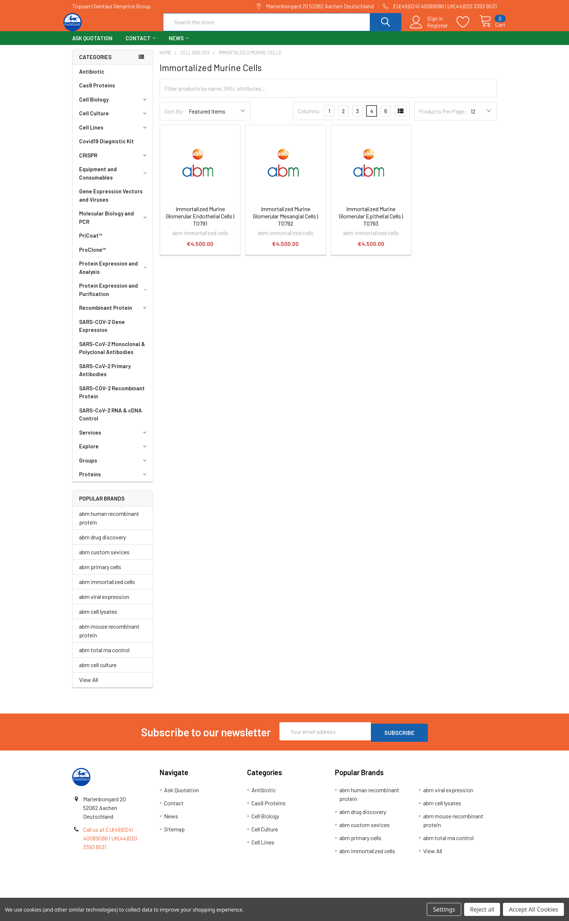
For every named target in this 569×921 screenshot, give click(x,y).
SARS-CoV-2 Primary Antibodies (105, 376)
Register (429, 29)
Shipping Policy (231, 895)
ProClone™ (92, 256)
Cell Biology (114, 106)
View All (88, 686)
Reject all (482, 909)
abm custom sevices (104, 558)
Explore (114, 452)
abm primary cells (100, 573)
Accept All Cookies (533, 909)
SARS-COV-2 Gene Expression (102, 332)
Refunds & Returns (337, 895)
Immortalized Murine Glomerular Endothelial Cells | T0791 (200, 222)
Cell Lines (114, 134)
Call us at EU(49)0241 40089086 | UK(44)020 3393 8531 (110, 843)
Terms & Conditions (125, 895)
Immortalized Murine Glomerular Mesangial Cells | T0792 (285, 222)
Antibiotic (91, 78)
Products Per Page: (442, 117)
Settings (444, 909)
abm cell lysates (98, 617)
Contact (141, 44)
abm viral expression (104, 603)
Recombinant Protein (114, 314)
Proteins (114, 480)
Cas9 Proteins (97, 92)
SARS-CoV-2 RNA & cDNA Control (110, 421)
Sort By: (174, 117)
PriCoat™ (90, 242)
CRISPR (114, 162)
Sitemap (174, 834)
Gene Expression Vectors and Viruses (111, 201)
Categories (95, 63)
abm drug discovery (102, 543)
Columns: (309, 117)
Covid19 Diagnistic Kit (106, 147)
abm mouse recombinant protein (109, 637)
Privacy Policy (444, 895)
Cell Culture (114, 119)
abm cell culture (97, 671)
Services (114, 439)
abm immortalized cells (107, 588)
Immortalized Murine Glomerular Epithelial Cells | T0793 (371, 222)
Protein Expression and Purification (114, 296)
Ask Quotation (92, 44)
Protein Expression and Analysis (114, 274)
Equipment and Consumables (114, 179)
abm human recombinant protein (109, 524)
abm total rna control (104, 656)
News (179, 44)
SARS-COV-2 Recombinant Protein (112, 398)
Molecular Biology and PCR (114, 224)
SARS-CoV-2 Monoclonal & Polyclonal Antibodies (112, 354)
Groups (114, 467)
